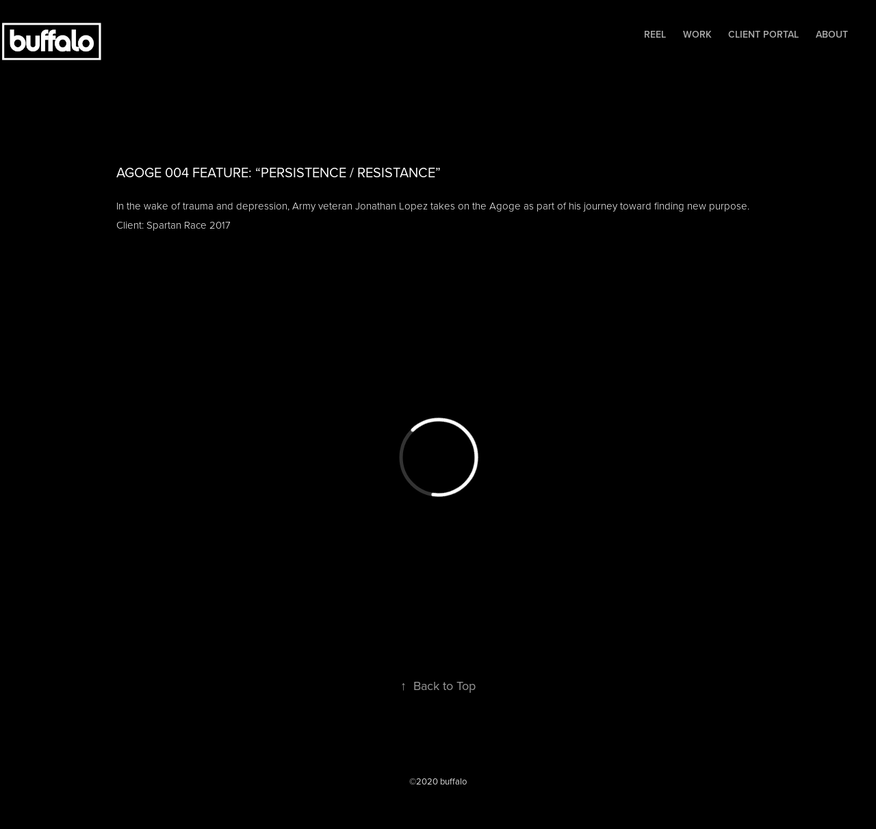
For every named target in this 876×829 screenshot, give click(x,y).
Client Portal (763, 34)
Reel (655, 34)
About (832, 34)
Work (697, 34)
